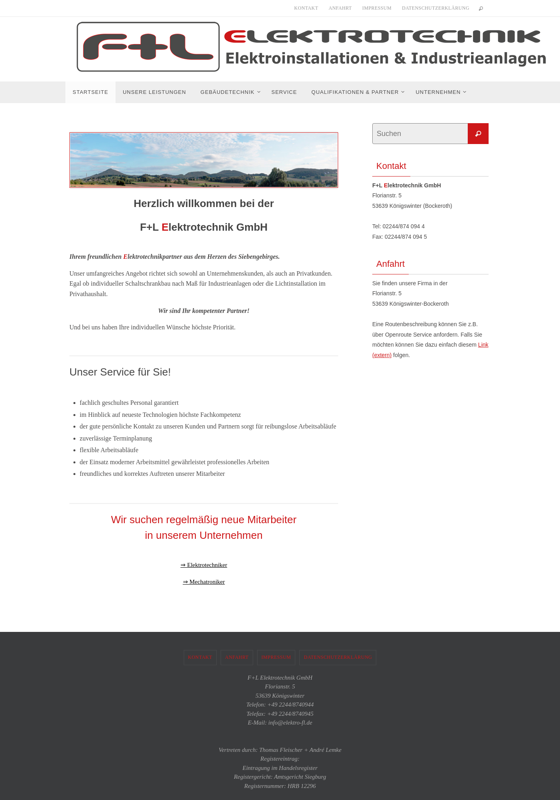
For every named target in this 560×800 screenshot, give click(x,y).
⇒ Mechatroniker (203, 581)
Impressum (377, 8)
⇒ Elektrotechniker (204, 564)
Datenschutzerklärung (435, 8)
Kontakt (306, 8)
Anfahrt (340, 8)
